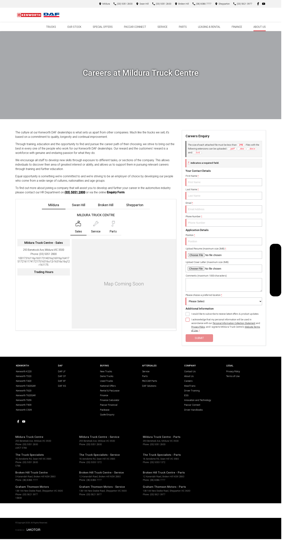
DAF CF (62, 376)
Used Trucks (106, 380)
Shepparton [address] (134, 205)
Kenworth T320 (23, 376)
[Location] (78, 228)
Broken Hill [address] (105, 205)
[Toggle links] (27, 530)
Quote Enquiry (107, 414)
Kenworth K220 (23, 371)
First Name (224, 180)
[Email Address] (44, 261)
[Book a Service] (275, 258)
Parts (183, 27)
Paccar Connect (192, 404)
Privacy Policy (233, 371)
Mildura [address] (53, 205)
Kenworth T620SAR (26, 395)
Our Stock (74, 27)
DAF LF (61, 371)
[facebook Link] (258, 3)
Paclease (104, 409)
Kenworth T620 (23, 390)
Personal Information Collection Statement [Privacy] (234, 323)
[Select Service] (95, 228)
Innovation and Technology (197, 400)
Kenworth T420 (23, 380)
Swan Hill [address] (78, 205)
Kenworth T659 (23, 400)
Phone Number (224, 221)
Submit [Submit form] (199, 338)
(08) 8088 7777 (30, 480)
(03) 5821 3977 (30, 494)
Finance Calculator (109, 400)
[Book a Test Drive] (275, 274)
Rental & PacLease (109, 390)
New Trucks (106, 371)
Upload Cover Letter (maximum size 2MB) (224, 266)
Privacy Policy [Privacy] (198, 326)
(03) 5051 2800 (75, 192)
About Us (259, 27)
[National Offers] (275, 266)
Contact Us (190, 371)
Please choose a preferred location (224, 299)
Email (224, 207)
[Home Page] (38, 15)
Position (224, 239)
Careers (188, 380)
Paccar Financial (108, 404)
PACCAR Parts (149, 380)
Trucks (51, 27)
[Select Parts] (113, 228)
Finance (237, 27)
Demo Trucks (106, 376)
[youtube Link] (263, 3)
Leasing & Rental (209, 27)
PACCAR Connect (135, 27)
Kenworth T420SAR (26, 385)
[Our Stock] (275, 282)
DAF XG (62, 385)
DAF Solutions (149, 385)
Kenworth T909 (23, 404)
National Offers (108, 385)
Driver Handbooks (193, 409)
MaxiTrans (189, 385)
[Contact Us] (104, 3)
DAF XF (62, 380)
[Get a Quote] (275, 249)
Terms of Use (233, 376)
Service (162, 27)
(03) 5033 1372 (94, 462)
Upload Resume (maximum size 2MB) (224, 253)
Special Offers (103, 27)
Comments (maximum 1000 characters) (224, 283)
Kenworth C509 (24, 409)
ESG (186, 395)
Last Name (224, 194)
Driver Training (192, 390)
